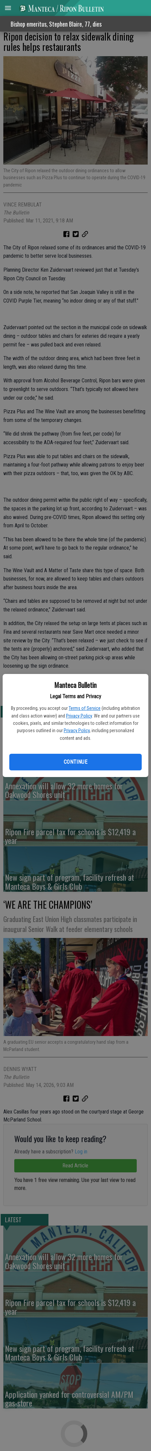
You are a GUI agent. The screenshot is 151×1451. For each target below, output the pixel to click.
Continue (75, 762)
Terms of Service (85, 708)
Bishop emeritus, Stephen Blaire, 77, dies (56, 24)
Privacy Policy (79, 716)
